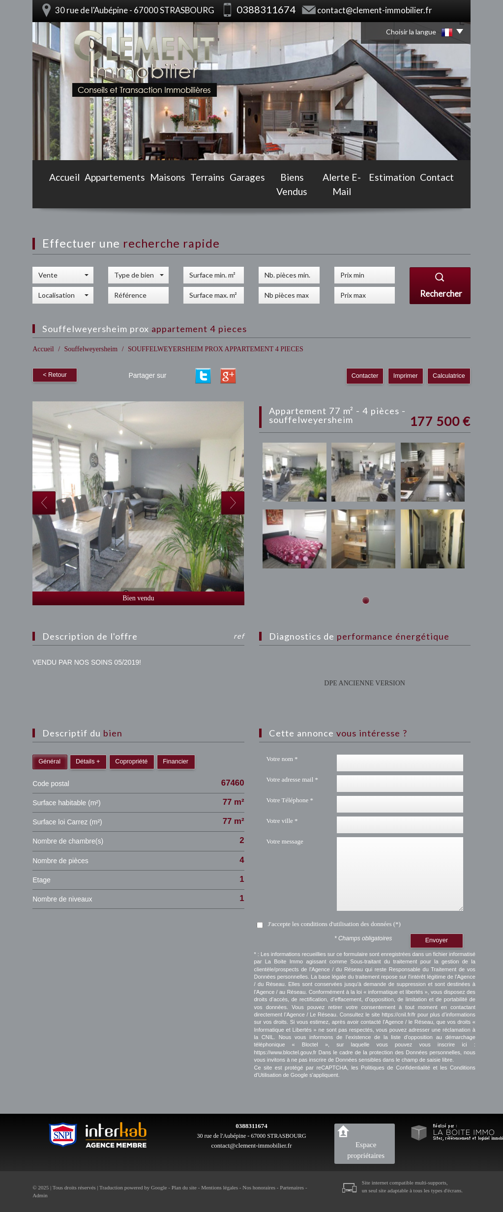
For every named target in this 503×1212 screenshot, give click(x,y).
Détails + (88, 761)
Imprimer (405, 375)
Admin (40, 1195)
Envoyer (436, 940)
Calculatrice (449, 375)
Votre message (284, 841)
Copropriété (131, 761)
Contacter (365, 375)
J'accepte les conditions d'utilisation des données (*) (334, 924)
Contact (450, 192)
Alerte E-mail (348, 192)
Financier (175, 761)
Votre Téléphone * (290, 800)
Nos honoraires (258, 1187)
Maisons (154, 192)
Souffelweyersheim (91, 349)
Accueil (51, 192)
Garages (240, 192)
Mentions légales (219, 1187)
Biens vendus (290, 192)
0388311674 (251, 1125)
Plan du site (184, 1187)
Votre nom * (282, 758)
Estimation (403, 192)
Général (49, 761)
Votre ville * (282, 820)
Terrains (196, 192)
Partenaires (292, 1187)
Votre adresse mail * (292, 779)
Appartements (101, 192)
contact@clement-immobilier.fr (374, 10)
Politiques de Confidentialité (395, 1068)
